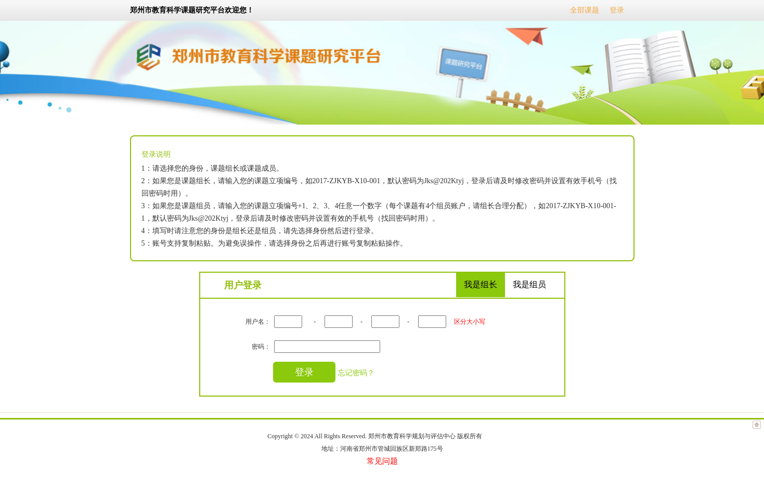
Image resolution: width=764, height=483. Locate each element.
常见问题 (382, 461)
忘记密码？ (356, 372)
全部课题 (584, 10)
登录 (617, 10)
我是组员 (529, 284)
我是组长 (480, 284)
